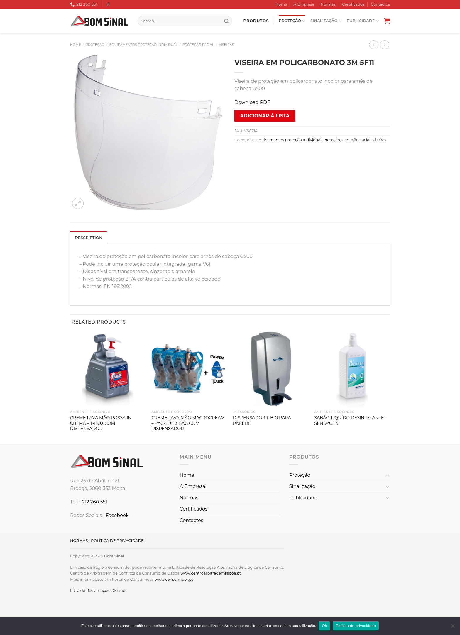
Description (88, 237)
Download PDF (252, 102)
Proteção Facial (198, 45)
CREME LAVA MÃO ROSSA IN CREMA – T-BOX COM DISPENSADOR (100, 423)
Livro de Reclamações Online (97, 590)
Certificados (353, 4)
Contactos (380, 4)
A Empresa (304, 4)
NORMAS (79, 540)
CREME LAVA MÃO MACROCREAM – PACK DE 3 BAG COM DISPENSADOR (188, 423)
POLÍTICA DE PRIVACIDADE (117, 540)
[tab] (88, 237)
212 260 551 (94, 502)
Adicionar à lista (265, 116)
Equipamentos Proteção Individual (143, 45)
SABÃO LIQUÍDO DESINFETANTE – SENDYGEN (350, 420)
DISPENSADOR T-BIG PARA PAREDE (262, 420)
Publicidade (363, 21)
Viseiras (226, 45)
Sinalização (325, 21)
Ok (324, 626)
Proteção (292, 21)
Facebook (117, 515)
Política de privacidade (356, 626)
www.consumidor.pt (174, 579)
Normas (328, 4)
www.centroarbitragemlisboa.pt (210, 573)
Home (281, 4)
